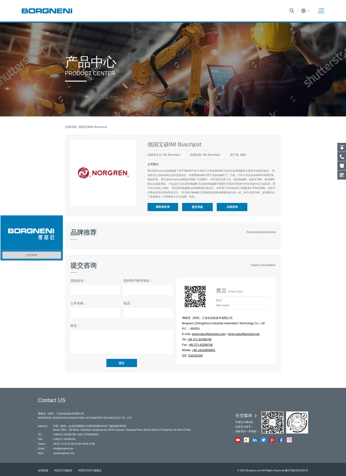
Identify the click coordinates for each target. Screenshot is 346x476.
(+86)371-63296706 (64, 434)
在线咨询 (232, 207)
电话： (128, 303)
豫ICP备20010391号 (296, 470)
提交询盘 (197, 207)
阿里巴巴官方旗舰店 (89, 470)
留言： (75, 326)
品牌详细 (70, 127)
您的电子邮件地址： (138, 280)
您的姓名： (78, 280)
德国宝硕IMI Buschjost (93, 127)
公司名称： (78, 303)
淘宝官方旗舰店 (63, 470)
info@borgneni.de (63, 448)
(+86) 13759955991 (88, 434)
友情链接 (43, 470)
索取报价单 (163, 207)
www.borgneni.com (63, 453)
